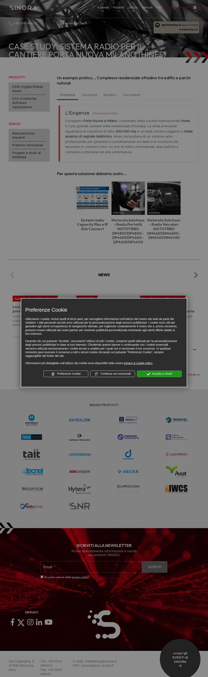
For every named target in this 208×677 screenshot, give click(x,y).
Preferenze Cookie (66, 374)
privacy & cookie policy (138, 363)
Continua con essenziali (113, 374)
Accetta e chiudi (159, 374)
